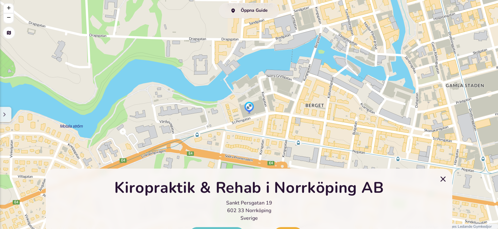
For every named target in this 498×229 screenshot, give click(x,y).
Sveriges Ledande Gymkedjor (467, 226)
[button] (249, 108)
